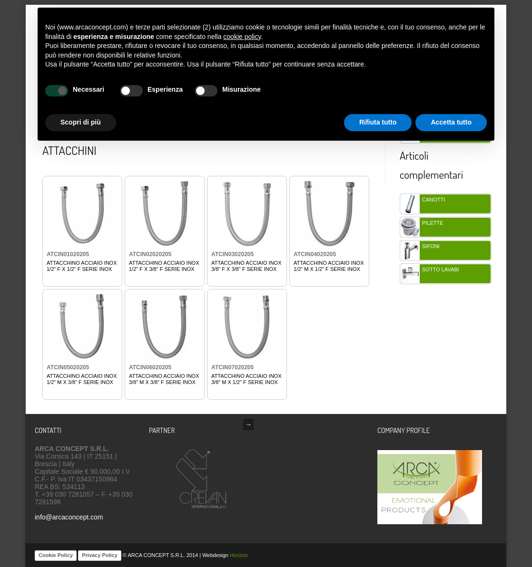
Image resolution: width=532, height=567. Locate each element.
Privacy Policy (100, 555)
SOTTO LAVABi (440, 269)
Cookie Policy (56, 555)
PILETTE (432, 223)
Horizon (239, 555)
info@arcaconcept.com (69, 517)
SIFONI (431, 246)
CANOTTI (433, 199)
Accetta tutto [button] (451, 122)
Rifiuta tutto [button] (378, 122)
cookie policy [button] (242, 36)
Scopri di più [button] (80, 122)
